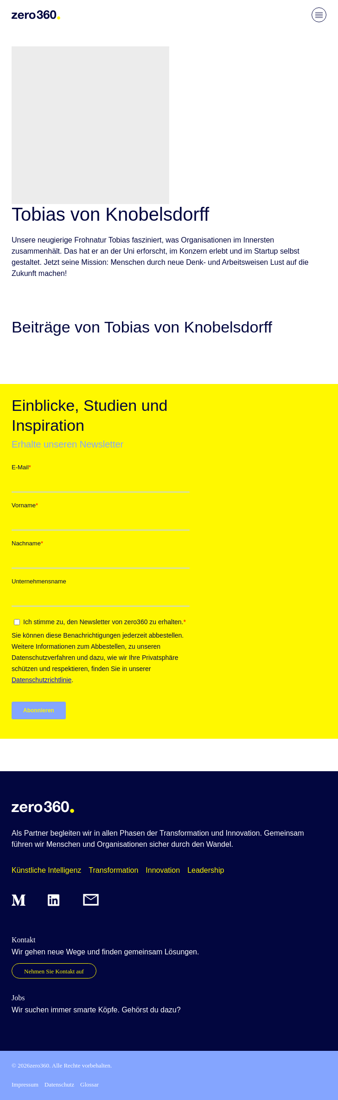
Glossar (89, 1084)
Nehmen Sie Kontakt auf (54, 971)
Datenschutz (59, 1084)
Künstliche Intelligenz (46, 870)
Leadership (205, 870)
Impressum (25, 1084)
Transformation (113, 870)
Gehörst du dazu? (150, 1010)
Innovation (163, 870)
